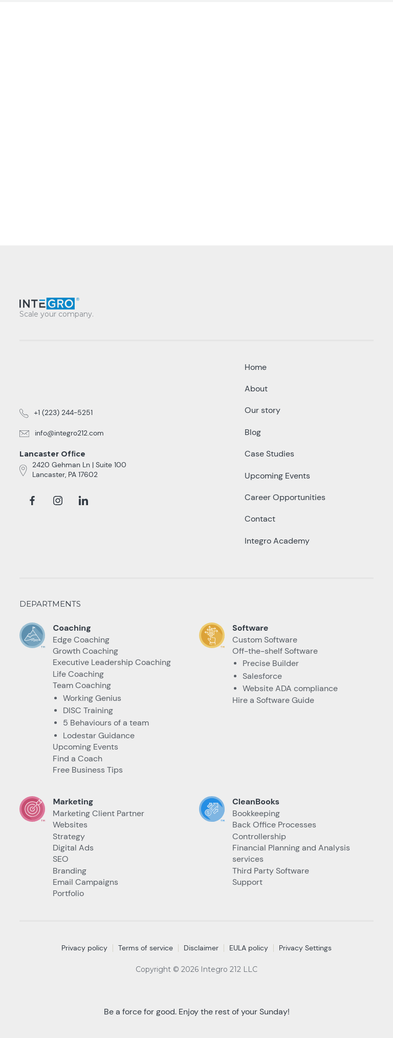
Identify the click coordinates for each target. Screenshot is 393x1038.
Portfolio (68, 893)
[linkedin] (83, 500)
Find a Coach (77, 758)
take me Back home (196, 183)
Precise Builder (271, 663)
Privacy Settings (305, 947)
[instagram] (58, 500)
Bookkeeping (256, 813)
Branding (69, 870)
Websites (70, 824)
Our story (262, 410)
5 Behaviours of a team (106, 722)
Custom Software (264, 639)
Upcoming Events (85, 746)
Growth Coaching (85, 651)
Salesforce (262, 676)
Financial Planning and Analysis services (291, 853)
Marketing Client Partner (98, 813)
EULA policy (248, 947)
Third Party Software (270, 870)
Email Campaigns (85, 882)
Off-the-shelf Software (275, 651)
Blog (253, 432)
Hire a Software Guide (273, 700)
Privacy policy (84, 947)
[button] (367, 20)
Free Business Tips (88, 769)
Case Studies (269, 453)
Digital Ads (73, 847)
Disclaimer (201, 947)
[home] (60, 16)
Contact (260, 518)
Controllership (259, 836)
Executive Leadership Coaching (112, 662)
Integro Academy (277, 540)
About (256, 388)
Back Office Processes (274, 824)
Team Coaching (82, 685)
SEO (61, 859)
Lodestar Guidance (99, 735)
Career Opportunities (285, 497)
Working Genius (92, 698)
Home (256, 367)
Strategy (69, 836)
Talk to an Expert (297, 20)
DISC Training (88, 710)
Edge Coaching (81, 639)
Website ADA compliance (290, 688)
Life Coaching (78, 674)
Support (247, 882)
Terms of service (145, 947)
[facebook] (32, 500)
